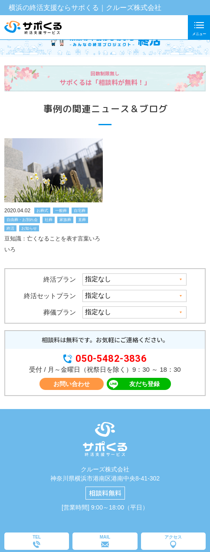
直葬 (82, 220)
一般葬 (61, 210)
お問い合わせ (71, 383)
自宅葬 (79, 210)
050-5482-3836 (111, 359)
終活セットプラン (50, 295)
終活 (10, 228)
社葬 (48, 220)
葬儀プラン (59, 312)
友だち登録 (144, 383)
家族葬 (65, 220)
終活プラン (59, 279)
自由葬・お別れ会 (22, 220)
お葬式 (42, 210)
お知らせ (29, 228)
